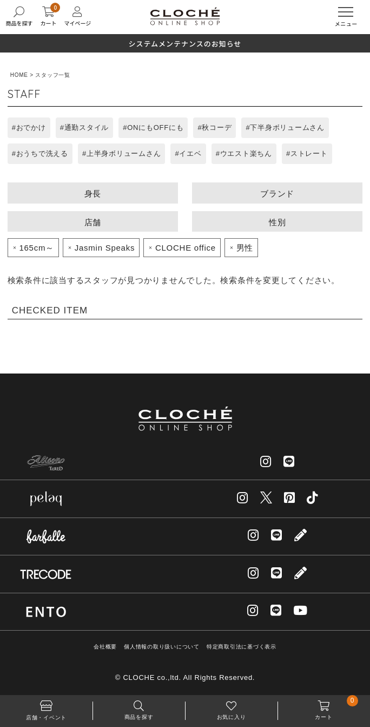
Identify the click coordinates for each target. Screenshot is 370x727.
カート (324, 707)
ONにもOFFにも (155, 127)
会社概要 (105, 647)
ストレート (309, 153)
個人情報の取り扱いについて (162, 647)
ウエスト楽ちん (246, 153)
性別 (277, 222)
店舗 (93, 222)
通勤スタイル (86, 127)
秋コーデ (217, 127)
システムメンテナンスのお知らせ (184, 43)
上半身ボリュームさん (124, 153)
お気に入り (231, 707)
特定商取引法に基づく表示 (241, 647)
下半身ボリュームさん (287, 127)
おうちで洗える (42, 153)
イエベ (190, 153)
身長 (93, 193)
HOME (19, 75)
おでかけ (31, 127)
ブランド (277, 193)
